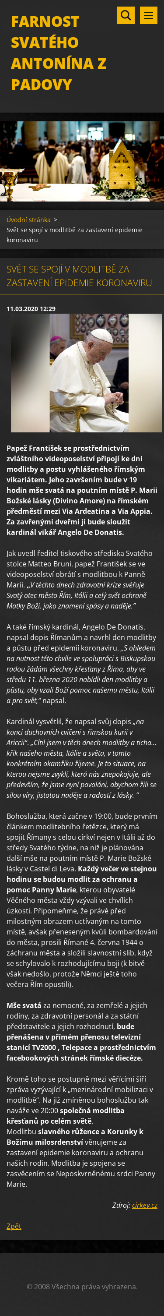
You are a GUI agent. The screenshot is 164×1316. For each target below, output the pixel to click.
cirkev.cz (144, 1205)
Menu (148, 15)
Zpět (14, 1226)
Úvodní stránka (29, 220)
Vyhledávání (126, 15)
